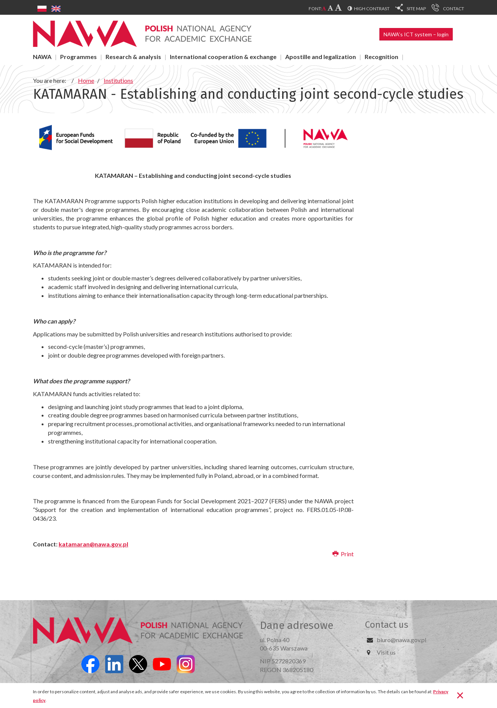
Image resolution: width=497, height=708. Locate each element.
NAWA (42, 56)
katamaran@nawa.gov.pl (93, 544)
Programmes (78, 56)
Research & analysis (133, 56)
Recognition (381, 56)
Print (343, 553)
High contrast (372, 8)
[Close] (460, 695)
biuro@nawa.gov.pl (401, 639)
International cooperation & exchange (223, 56)
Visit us (386, 652)
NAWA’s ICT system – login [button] (416, 34)
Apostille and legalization (320, 56)
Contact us (386, 624)
